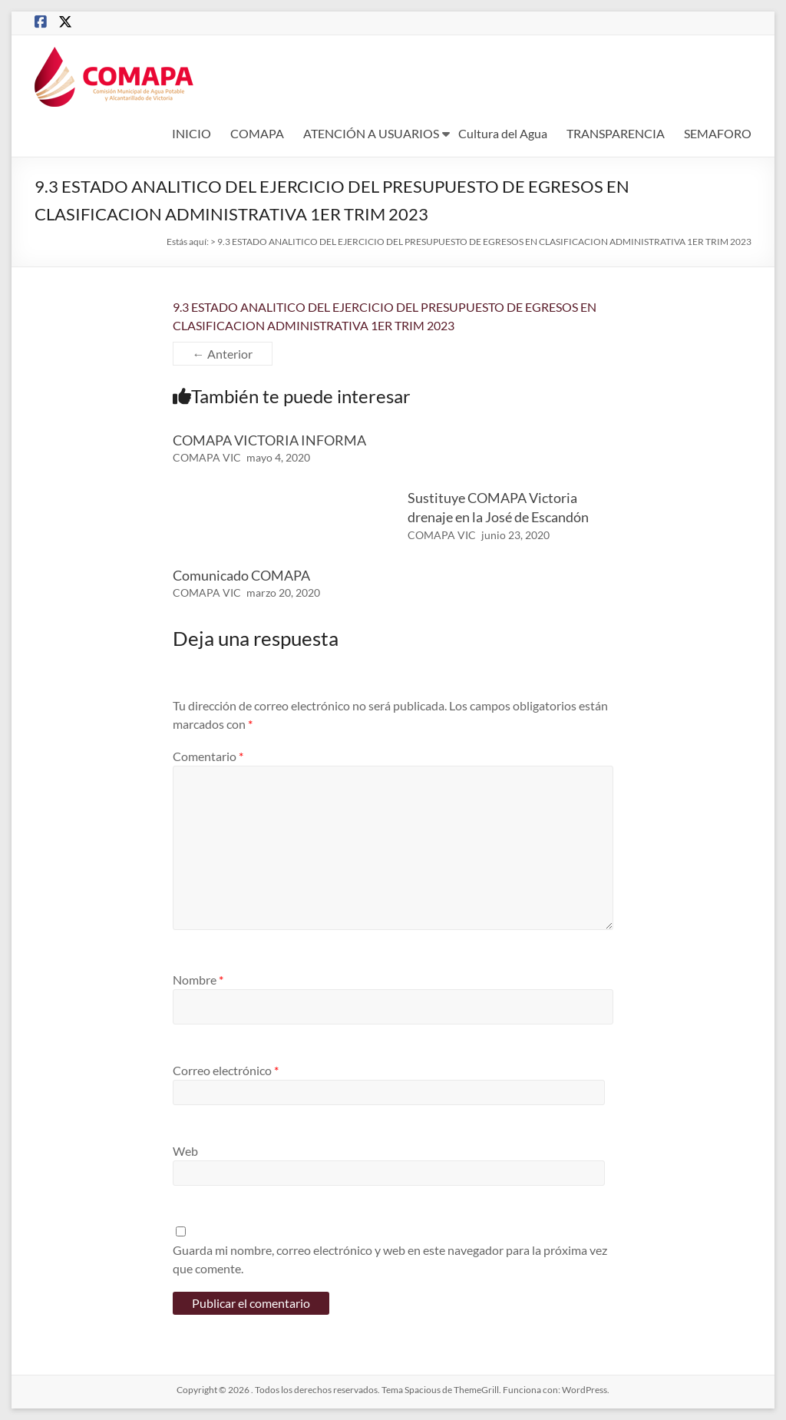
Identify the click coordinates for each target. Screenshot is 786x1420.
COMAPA (257, 133)
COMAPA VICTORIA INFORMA (269, 440)
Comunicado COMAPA (241, 575)
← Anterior (223, 353)
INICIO (191, 133)
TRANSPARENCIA (615, 133)
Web (185, 1151)
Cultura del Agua (502, 133)
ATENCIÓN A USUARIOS (371, 133)
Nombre (198, 979)
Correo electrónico (226, 1070)
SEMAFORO (717, 133)
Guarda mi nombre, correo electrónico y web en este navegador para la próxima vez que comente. (390, 1259)
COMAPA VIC (207, 457)
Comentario (208, 756)
